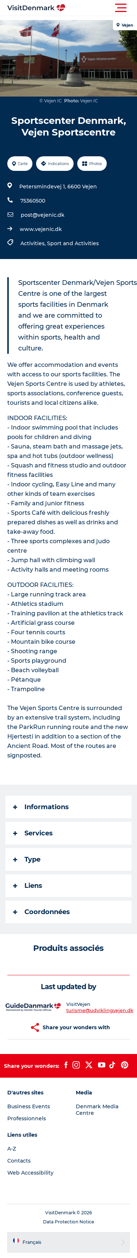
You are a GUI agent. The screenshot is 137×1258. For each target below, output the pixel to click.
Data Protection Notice (68, 1221)
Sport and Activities (73, 243)
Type (26, 859)
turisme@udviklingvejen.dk (99, 1010)
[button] (101, 8)
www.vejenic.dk (41, 229)
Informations (41, 807)
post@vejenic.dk (42, 215)
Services (33, 833)
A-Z (11, 1148)
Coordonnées (41, 912)
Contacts (19, 1160)
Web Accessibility (30, 1172)
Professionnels (26, 1118)
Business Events (28, 1106)
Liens (27, 886)
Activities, (33, 243)
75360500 (32, 200)
